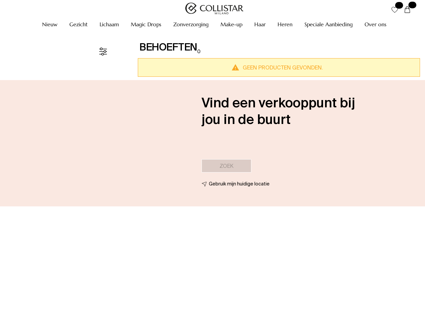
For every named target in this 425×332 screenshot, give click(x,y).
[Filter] (103, 51)
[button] (49, 24)
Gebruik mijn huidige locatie (239, 183)
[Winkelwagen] (407, 10)
